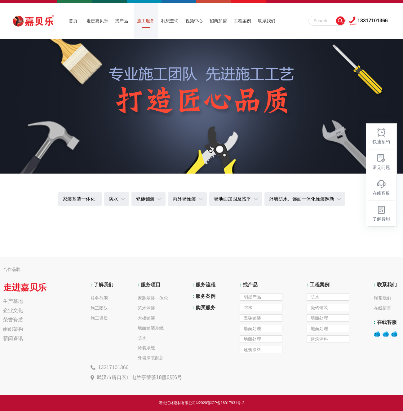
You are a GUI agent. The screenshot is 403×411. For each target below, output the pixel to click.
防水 (142, 337)
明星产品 (252, 296)
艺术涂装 (146, 308)
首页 (73, 20)
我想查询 (170, 20)
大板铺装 (146, 318)
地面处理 (252, 339)
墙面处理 (252, 328)
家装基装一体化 (153, 298)
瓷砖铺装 (252, 318)
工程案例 (242, 20)
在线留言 (382, 308)
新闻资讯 (13, 338)
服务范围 (99, 298)
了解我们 (101, 284)
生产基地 (13, 301)
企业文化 (13, 310)
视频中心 (194, 20)
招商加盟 (218, 20)
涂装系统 (146, 347)
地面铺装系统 (151, 327)
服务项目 (148, 284)
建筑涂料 (252, 349)
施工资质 (99, 318)
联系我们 (266, 20)
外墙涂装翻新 (151, 357)
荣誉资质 (13, 319)
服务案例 (203, 296)
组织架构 (13, 329)
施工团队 (99, 308)
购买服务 (203, 307)
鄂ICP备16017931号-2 (225, 403)
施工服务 (145, 20)
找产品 (121, 20)
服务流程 (203, 284)
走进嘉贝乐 (97, 20)
